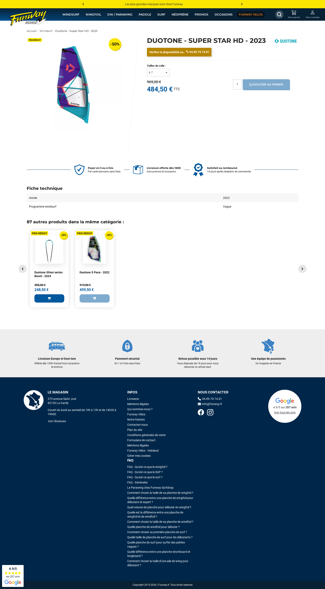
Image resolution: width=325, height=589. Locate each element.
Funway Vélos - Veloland (143, 450)
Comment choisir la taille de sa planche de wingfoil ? (160, 492)
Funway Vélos (136, 414)
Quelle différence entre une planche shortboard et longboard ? (158, 554)
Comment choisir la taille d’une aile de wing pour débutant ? (157, 563)
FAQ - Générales (137, 482)
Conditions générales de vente (146, 435)
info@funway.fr (210, 404)
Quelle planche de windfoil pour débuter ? (153, 527)
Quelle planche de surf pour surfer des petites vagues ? (156, 544)
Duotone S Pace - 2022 (94, 272)
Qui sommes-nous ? (140, 409)
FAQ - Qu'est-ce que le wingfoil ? (147, 467)
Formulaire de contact (141, 440)
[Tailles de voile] (158, 72)
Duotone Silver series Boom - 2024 (48, 274)
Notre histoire (136, 419)
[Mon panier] (294, 14)
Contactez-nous (137, 424)
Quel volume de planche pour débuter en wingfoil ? (159, 507)
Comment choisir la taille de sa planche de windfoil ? (160, 521)
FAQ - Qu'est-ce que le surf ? (144, 477)
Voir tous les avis (285, 412)
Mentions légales (138, 404)
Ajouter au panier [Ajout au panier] (266, 84)
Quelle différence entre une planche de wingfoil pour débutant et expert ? (160, 500)
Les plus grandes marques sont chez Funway (154, 4)
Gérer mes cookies (139, 455)
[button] (22, 269)
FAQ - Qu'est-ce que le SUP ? (145, 472)
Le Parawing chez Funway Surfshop (150, 487)
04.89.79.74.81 (197, 52)
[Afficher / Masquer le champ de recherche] (279, 14)
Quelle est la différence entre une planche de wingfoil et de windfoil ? (155, 514)
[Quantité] (237, 84)
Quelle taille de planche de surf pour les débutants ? (160, 537)
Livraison (133, 398)
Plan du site (134, 430)
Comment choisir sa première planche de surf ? (157, 532)
